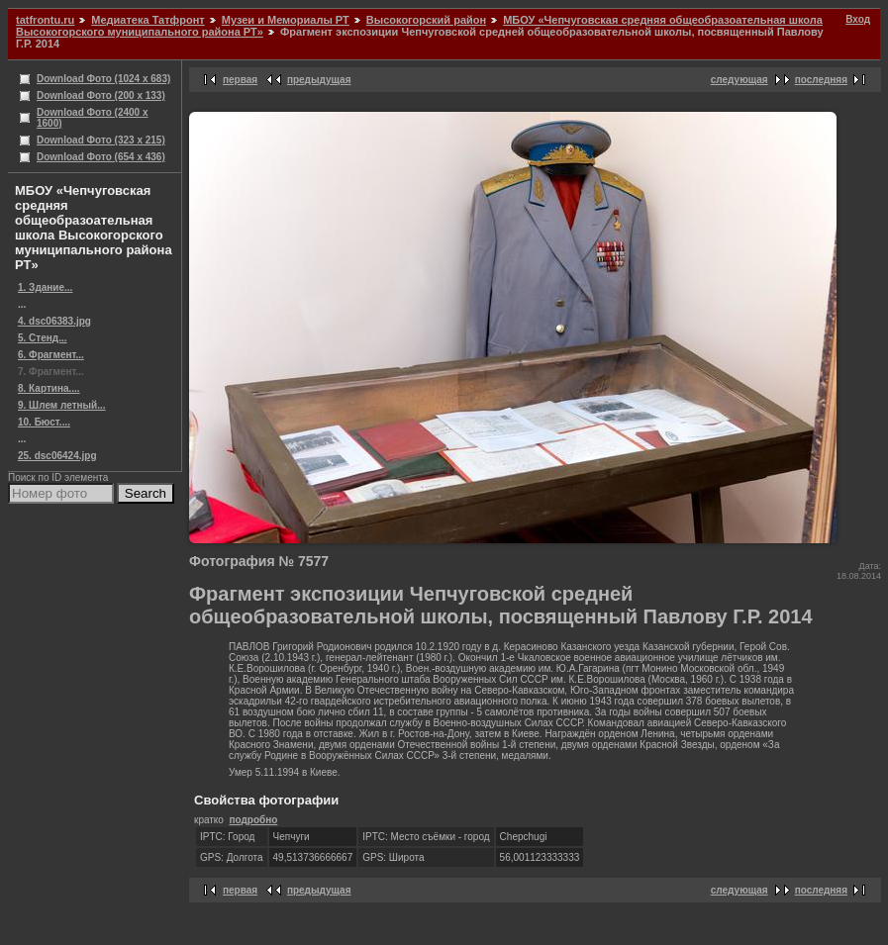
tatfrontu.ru (45, 20)
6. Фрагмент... (51, 354)
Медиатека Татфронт (147, 20)
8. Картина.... (49, 388)
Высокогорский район (426, 20)
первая (240, 79)
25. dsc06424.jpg (57, 455)
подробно (253, 819)
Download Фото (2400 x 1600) (92, 118)
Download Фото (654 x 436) (101, 156)
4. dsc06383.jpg (54, 321)
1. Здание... (45, 287)
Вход (857, 19)
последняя (821, 79)
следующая (739, 79)
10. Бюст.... (44, 422)
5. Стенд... (42, 337)
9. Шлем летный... (62, 405)
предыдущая (319, 79)
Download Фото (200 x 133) (101, 95)
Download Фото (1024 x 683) (103, 78)
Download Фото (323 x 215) (101, 140)
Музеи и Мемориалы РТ (285, 20)
